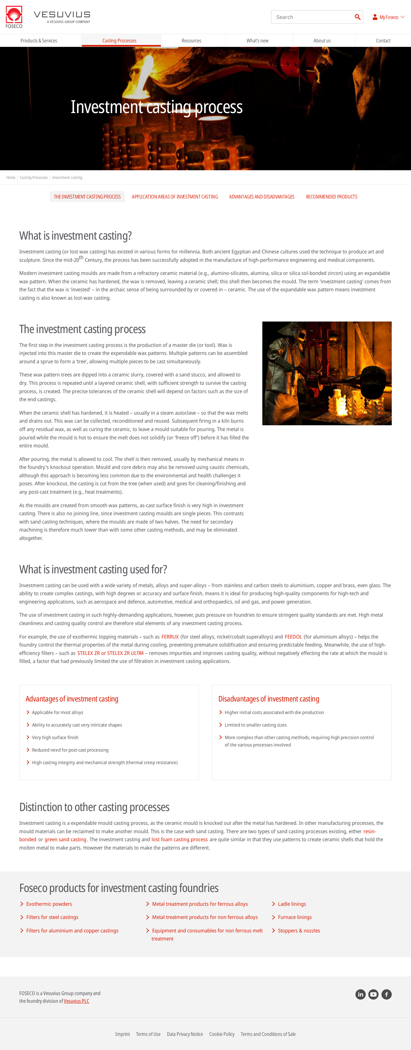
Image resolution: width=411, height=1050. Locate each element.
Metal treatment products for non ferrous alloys (205, 917)
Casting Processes (119, 40)
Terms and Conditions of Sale (268, 1034)
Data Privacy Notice (185, 1034)
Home (10, 177)
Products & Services (39, 40)
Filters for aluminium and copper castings (72, 930)
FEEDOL (293, 636)
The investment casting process (87, 196)
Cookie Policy (221, 1034)
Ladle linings (292, 903)
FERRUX (170, 636)
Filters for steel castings (52, 917)
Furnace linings (295, 917)
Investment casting (67, 177)
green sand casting (65, 839)
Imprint (122, 1034)
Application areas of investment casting (175, 196)
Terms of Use (148, 1034)
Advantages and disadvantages (261, 196)
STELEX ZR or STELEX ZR (110, 653)
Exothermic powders (49, 903)
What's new (257, 40)
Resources (191, 40)
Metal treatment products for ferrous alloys (200, 903)
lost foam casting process (180, 839)
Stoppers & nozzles (299, 930)
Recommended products (331, 196)
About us (322, 40)
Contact (383, 40)
